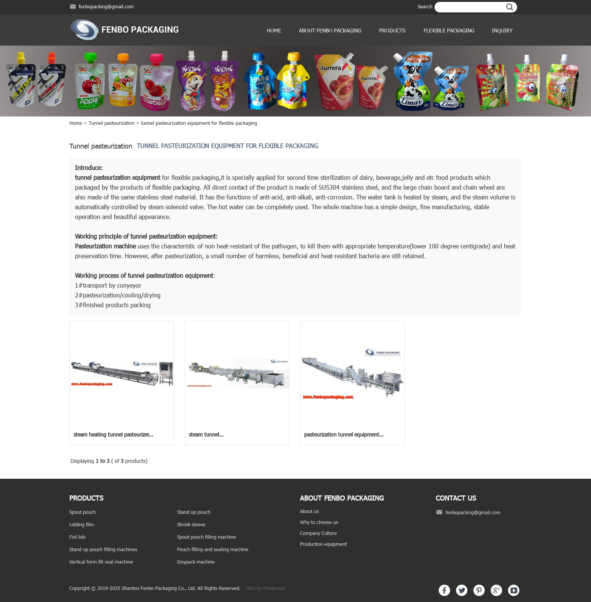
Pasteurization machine (105, 246)
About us (309, 511)
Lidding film (81, 524)
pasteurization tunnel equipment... (344, 434)
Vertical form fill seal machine (101, 562)
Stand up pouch (193, 512)
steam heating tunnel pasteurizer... (113, 434)
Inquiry (502, 30)
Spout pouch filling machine (206, 537)
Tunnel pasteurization (112, 123)
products (392, 30)
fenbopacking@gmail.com (106, 6)
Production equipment (323, 544)
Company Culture (318, 533)
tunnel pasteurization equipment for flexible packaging (199, 123)
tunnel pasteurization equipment (117, 177)
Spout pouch (82, 512)
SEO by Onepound (266, 588)
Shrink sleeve (191, 524)
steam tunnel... (206, 434)
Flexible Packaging (449, 30)
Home (274, 30)
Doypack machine (196, 562)
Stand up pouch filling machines (103, 549)
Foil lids (77, 537)
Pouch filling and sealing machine (212, 549)
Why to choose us (319, 522)
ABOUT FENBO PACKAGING (330, 30)
